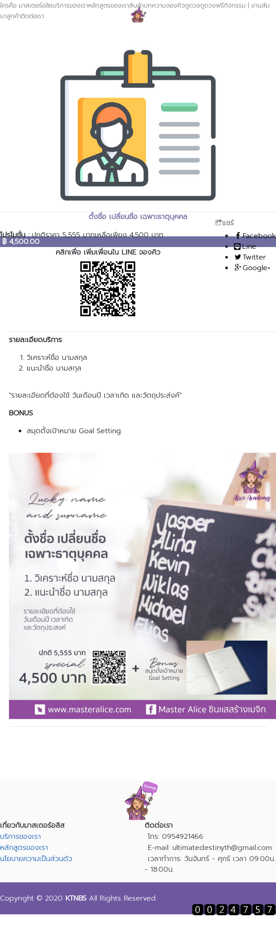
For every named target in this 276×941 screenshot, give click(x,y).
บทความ (155, 5)
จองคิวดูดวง (183, 5)
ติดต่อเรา (32, 16)
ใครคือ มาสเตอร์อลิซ (26, 5)
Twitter (249, 257)
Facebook (254, 236)
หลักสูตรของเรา (24, 847)
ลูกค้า (14, 16)
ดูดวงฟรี (212, 5)
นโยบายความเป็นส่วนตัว (36, 858)
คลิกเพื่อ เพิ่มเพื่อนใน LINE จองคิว (108, 252)
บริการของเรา (70, 5)
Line (244, 246)
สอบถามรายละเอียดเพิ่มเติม (138, 739)
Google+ (252, 268)
